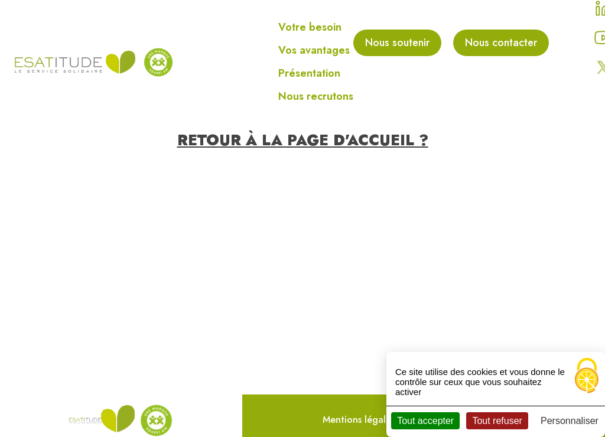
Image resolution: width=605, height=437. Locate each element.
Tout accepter (425, 421)
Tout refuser (497, 421)
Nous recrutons (315, 96)
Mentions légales (359, 419)
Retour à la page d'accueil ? (302, 140)
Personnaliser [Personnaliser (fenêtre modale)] (570, 421)
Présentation (309, 73)
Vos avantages (314, 50)
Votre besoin (309, 27)
